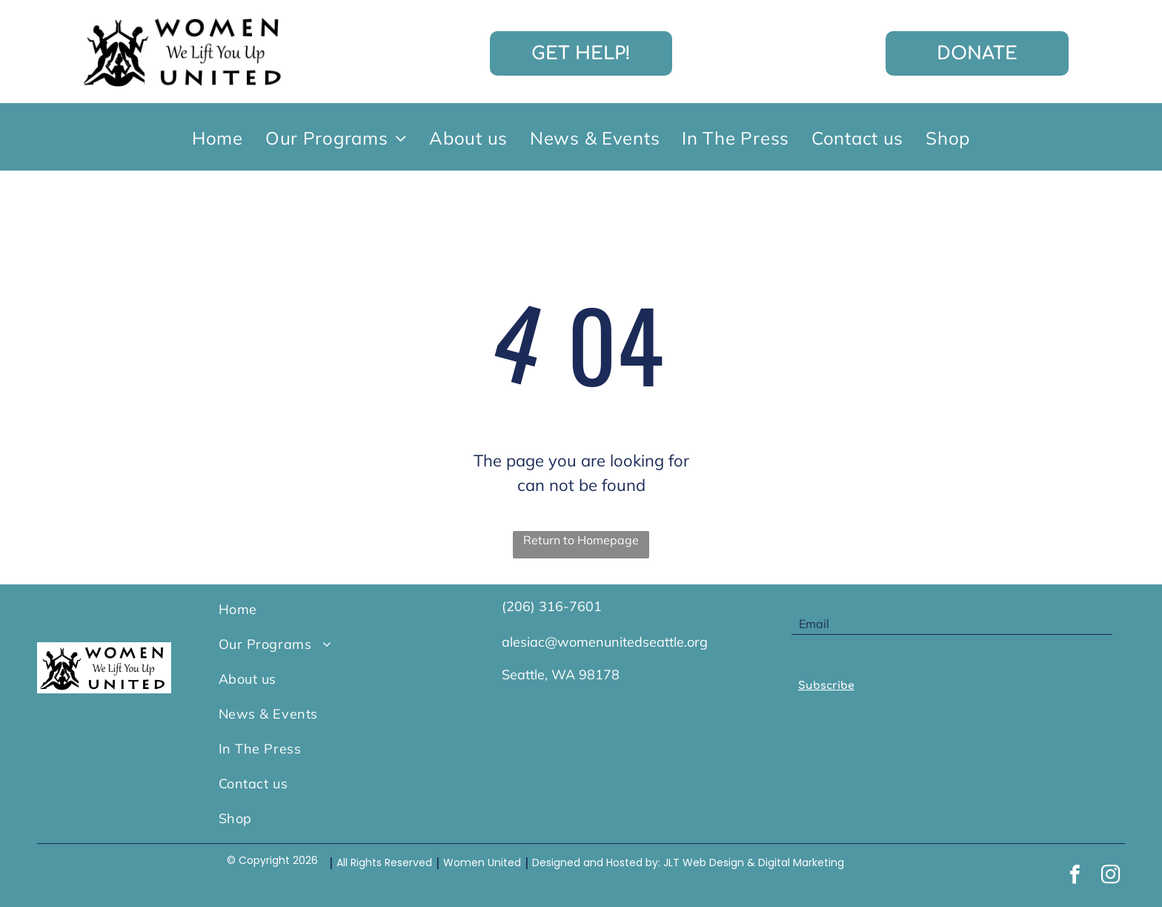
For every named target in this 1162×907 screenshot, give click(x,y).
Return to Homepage (581, 539)
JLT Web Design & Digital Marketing (753, 862)
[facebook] (1075, 876)
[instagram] (1111, 876)
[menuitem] (217, 137)
